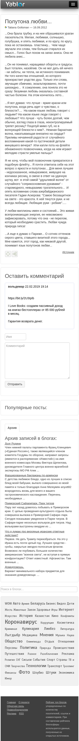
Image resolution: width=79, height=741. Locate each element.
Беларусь (37, 603)
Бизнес (51, 603)
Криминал (11, 629)
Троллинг (68, 666)
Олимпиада (33, 641)
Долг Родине (13, 443)
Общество (14, 641)
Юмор (8, 678)
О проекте (24, 702)
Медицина (29, 635)
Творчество (18, 666)
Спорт (51, 660)
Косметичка (65, 623)
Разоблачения (49, 654)
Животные (19, 610)
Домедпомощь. (14, 567)
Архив (12, 427)
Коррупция (47, 623)
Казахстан (42, 616)
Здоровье (43, 610)
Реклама (68, 654)
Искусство (11, 616)
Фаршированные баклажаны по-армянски (31, 475)
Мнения (47, 634)
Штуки (51, 672)
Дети (70, 603)
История (26, 616)
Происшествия (63, 648)
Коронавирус (21, 621)
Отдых (49, 641)
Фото (24, 672)
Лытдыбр (12, 635)
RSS (21, 713)
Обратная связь (15, 706)
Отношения (66, 641)
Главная (11, 702)
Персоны (11, 648)
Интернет (66, 609)
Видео (61, 603)
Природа (45, 648)
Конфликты (67, 616)
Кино (55, 616)
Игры (54, 610)
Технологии (36, 665)
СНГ (18, 660)
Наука (70, 635)
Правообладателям (17, 709)
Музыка (60, 635)
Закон (31, 610)
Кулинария (30, 628)
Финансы (10, 673)
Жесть (8, 610)
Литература (67, 629)
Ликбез (49, 628)
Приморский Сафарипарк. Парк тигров (29, 503)
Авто (16, 603)
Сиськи (27, 660)
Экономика (66, 673)
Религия (10, 660)
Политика (28, 647)
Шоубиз (37, 673)
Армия (25, 603)
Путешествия (14, 654)
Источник (68, 252)
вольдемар (16, 286)
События (39, 660)
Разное (32, 654)
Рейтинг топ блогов (56, 702)
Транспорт (54, 666)
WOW (8, 603)
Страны (61, 660)
